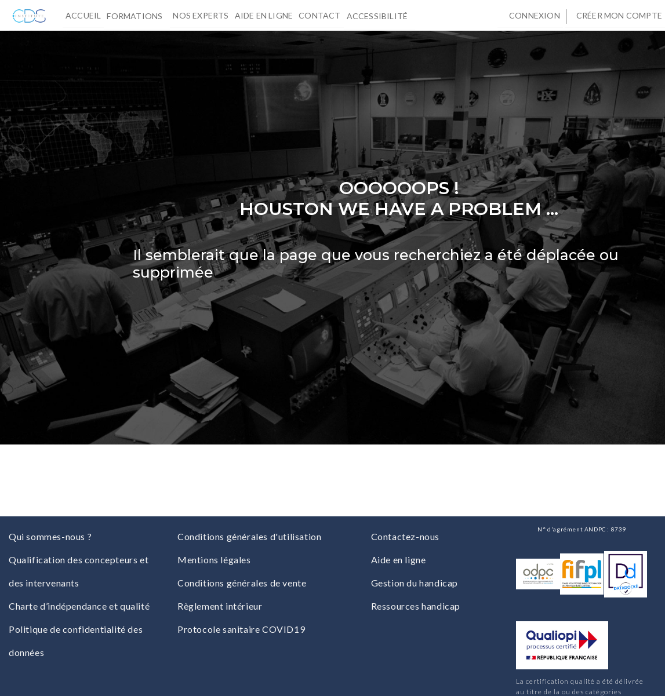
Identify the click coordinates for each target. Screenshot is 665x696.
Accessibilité (380, 15)
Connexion (534, 15)
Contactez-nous (405, 536)
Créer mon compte (619, 15)
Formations (137, 15)
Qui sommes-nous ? (50, 536)
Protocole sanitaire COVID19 (241, 629)
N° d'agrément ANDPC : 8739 (581, 529)
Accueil (83, 15)
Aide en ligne (264, 15)
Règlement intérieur (219, 605)
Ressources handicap (415, 605)
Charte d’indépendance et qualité (79, 605)
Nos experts (200, 15)
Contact (319, 15)
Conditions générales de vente (241, 582)
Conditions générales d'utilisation (249, 536)
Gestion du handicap (414, 582)
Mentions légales (214, 559)
